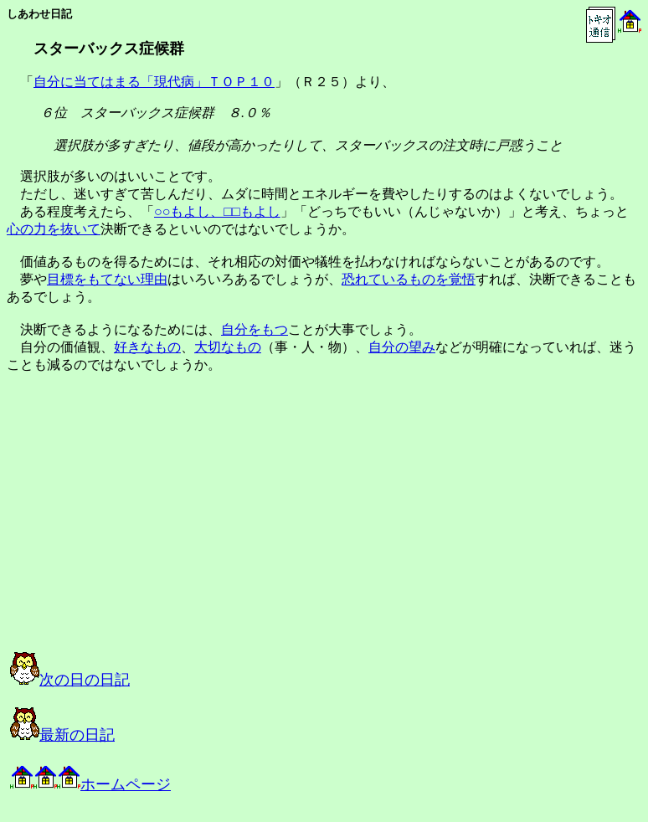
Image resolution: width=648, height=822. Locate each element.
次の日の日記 (70, 679)
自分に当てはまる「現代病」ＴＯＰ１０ (154, 81)
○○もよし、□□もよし (217, 211)
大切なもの (227, 347)
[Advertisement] (179, 527)
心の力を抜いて (53, 229)
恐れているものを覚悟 (409, 279)
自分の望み (401, 347)
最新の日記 (62, 735)
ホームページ (90, 784)
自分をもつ (254, 329)
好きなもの (147, 347)
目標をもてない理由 (107, 279)
